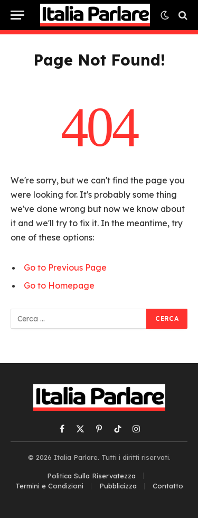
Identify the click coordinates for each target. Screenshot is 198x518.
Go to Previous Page (65, 267)
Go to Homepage (59, 285)
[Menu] (17, 15)
